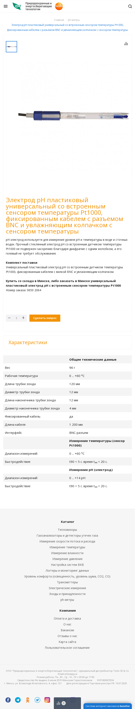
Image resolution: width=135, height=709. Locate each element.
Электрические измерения (67, 588)
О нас (67, 624)
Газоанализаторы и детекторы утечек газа (67, 535)
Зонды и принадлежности (67, 594)
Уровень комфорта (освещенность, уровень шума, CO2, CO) (67, 576)
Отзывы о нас (67, 636)
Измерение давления (67, 559)
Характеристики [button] (28, 342)
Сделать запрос (45, 318)
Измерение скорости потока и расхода (67, 541)
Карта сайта (67, 642)
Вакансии (67, 630)
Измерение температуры (67, 547)
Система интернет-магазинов (108, 706)
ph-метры (67, 600)
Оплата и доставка (67, 618)
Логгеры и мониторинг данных (67, 570)
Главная (59, 20)
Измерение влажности (67, 553)
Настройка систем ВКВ (67, 565)
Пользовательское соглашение (67, 648)
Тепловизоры (67, 530)
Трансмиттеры (67, 582)
